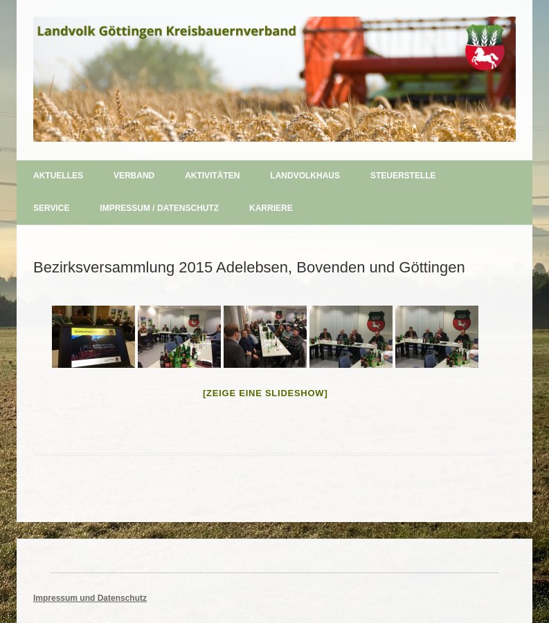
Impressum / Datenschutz (159, 208)
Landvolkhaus (305, 175)
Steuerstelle (403, 175)
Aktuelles (58, 175)
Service (51, 208)
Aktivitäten (212, 175)
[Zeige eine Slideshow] (265, 393)
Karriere (271, 208)
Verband (134, 175)
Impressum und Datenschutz (90, 598)
